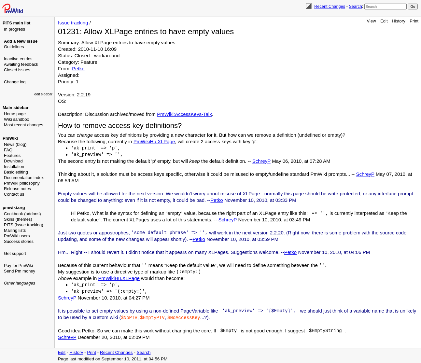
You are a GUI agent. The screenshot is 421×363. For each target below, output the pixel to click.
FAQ (8, 149)
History (398, 21)
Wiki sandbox (16, 119)
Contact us (14, 194)
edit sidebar (43, 94)
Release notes (17, 188)
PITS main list (16, 23)
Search (355, 6)
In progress (14, 29)
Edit (383, 21)
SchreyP (261, 161)
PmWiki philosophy (22, 183)
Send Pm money (19, 271)
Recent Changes (329, 6)
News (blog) (15, 144)
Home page (15, 113)
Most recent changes (23, 124)
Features (12, 155)
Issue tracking (73, 22)
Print (414, 21)
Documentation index (24, 177)
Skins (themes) (18, 219)
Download (13, 161)
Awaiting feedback (21, 64)
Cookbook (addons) (22, 213)
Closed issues (17, 69)
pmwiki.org (14, 207)
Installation (14, 166)
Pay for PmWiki (18, 265)
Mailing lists (15, 230)
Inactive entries (18, 58)
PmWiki (10, 138)
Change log (15, 81)
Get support (15, 253)
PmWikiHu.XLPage (154, 141)
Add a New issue (20, 41)
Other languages (19, 283)
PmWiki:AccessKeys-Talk (184, 114)
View (371, 21)
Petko (78, 68)
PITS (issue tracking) (23, 224)
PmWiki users (17, 235)
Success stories (19, 241)
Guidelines (14, 46)
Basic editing (16, 172)
